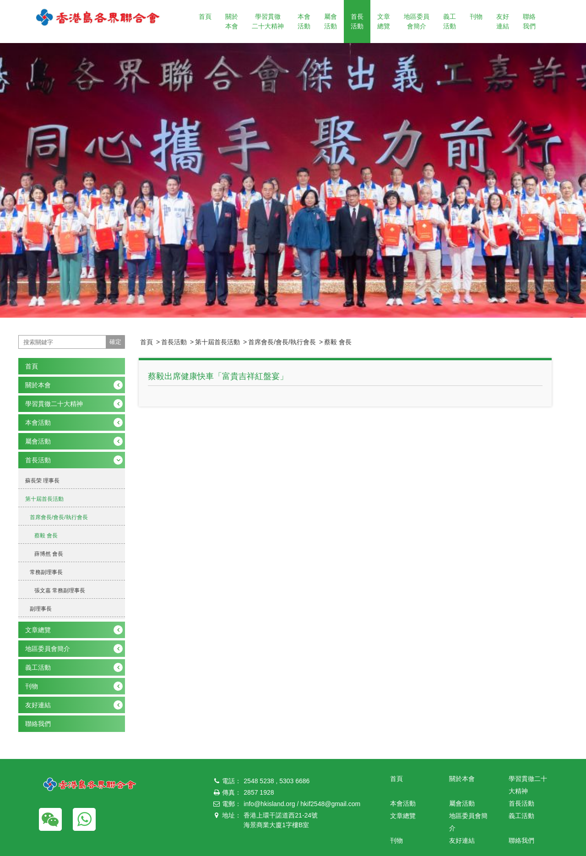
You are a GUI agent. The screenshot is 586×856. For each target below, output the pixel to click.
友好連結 (502, 21)
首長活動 (357, 21)
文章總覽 (383, 21)
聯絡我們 (529, 21)
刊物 (476, 16)
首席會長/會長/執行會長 (282, 342)
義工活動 (449, 21)
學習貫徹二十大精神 (268, 21)
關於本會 (231, 21)
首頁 (205, 16)
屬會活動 (330, 21)
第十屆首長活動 (217, 342)
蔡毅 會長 (338, 342)
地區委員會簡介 (416, 21)
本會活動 (304, 21)
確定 (115, 341)
